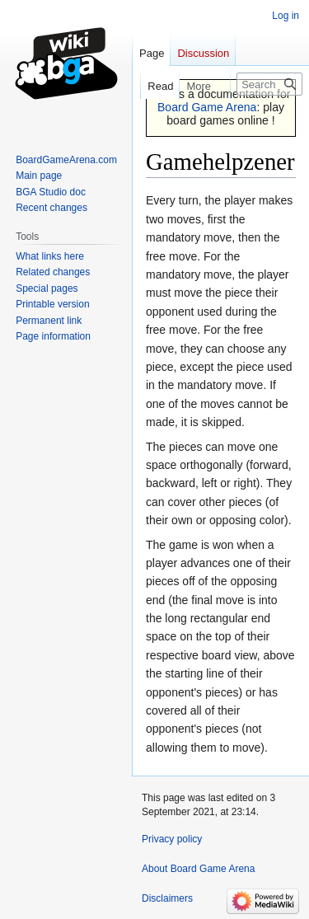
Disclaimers (167, 898)
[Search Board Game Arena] (269, 84)
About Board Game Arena (198, 868)
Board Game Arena (207, 107)
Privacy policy (172, 839)
